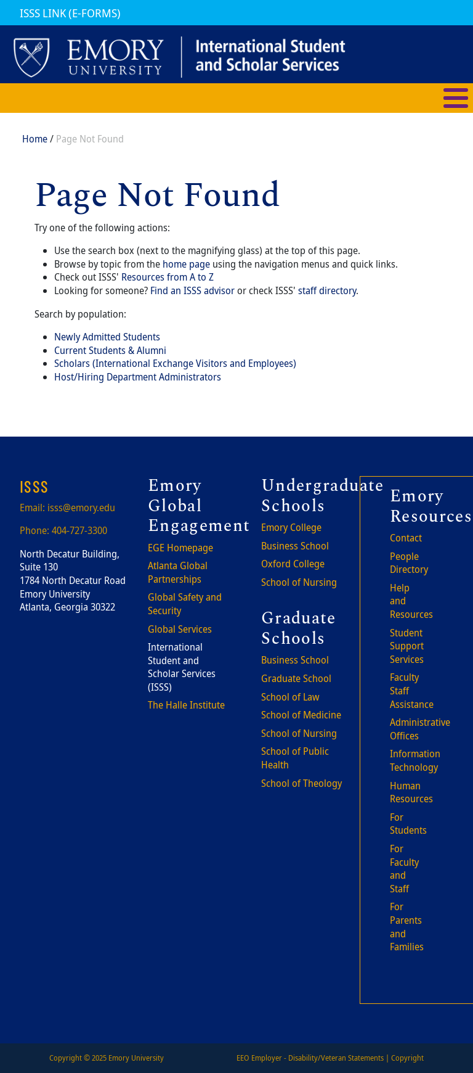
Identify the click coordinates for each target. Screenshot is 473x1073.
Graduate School (296, 678)
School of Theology (301, 783)
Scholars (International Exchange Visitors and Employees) (175, 363)
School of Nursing (299, 582)
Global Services (180, 629)
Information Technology (415, 760)
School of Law (290, 697)
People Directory (409, 563)
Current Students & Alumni (110, 350)
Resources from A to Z (167, 277)
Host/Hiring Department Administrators (137, 377)
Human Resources (411, 792)
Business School (295, 546)
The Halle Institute (186, 705)
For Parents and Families (407, 926)
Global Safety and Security (185, 603)
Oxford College (293, 563)
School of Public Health (295, 757)
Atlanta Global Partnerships (178, 572)
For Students (408, 823)
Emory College (291, 527)
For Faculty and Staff (404, 868)
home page (186, 264)
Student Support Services (407, 646)
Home (34, 139)
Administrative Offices (420, 728)
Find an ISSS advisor (192, 290)
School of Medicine (301, 715)
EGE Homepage (180, 547)
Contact (406, 538)
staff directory (327, 290)
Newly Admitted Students (107, 336)
